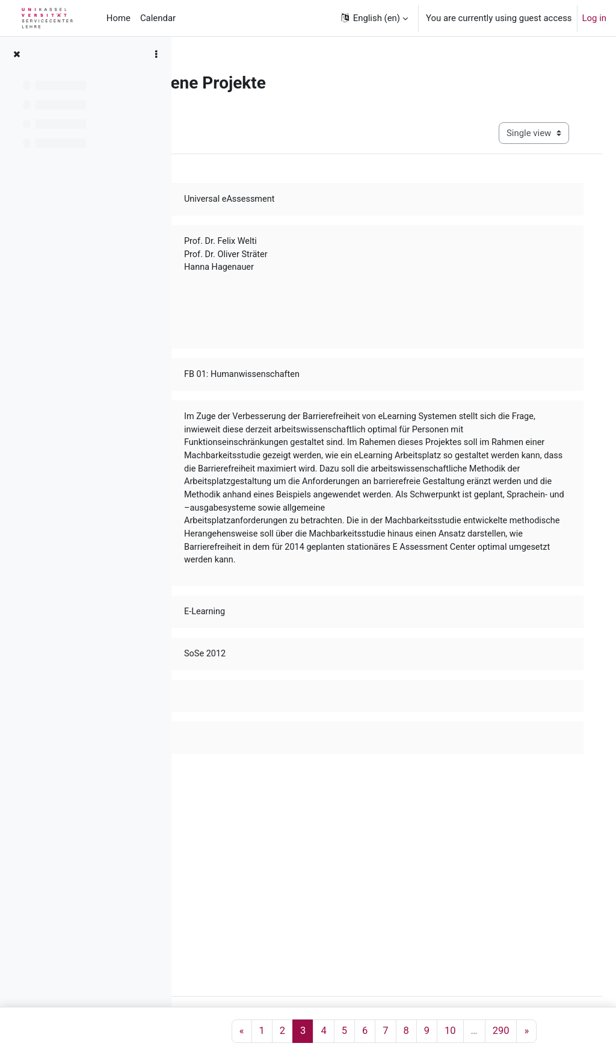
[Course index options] (156, 54)
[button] (373, 18)
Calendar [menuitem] (158, 18)
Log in (594, 18)
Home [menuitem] (118, 18)
